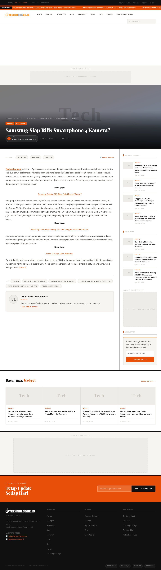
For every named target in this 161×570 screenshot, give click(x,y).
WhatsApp (35, 157)
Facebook (48, 157)
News (39, 14)
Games (88, 521)
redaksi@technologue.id (17, 536)
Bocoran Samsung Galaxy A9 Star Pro (95, 281)
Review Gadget (91, 516)
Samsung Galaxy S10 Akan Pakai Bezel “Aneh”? (60, 194)
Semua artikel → (148, 381)
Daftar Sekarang (143, 489)
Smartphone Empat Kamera (34, 281)
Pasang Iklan (128, 530)
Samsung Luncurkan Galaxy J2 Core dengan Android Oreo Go (59, 229)
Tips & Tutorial (91, 525)
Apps (72, 14)
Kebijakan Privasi (130, 535)
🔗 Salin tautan (107, 157)
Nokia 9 (22, 267)
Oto (93, 14)
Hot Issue (31, 118)
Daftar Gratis (140, 360)
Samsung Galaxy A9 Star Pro (62, 281)
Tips (101, 14)
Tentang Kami (124, 3)
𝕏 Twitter (22, 157)
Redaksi (136, 3)
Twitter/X (125, 566)
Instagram (111, 566)
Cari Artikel (90, 535)
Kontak (152, 3)
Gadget (49, 14)
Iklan (144, 3)
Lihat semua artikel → (30, 307)
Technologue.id (13, 169)
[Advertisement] (80, 45)
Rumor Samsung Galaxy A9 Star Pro (22, 286)
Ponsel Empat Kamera (50, 286)
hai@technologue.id (16, 539)
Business (61, 14)
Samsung (16, 281)
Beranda (9, 118)
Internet (82, 14)
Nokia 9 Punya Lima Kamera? (59, 253)
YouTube (137, 566)
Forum (110, 14)
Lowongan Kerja (125, 14)
